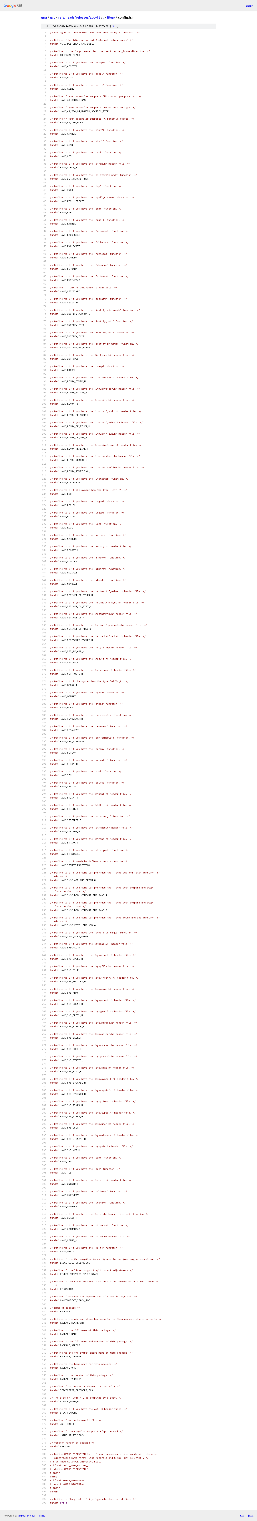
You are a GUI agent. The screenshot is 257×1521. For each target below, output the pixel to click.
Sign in (249, 5)
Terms (41, 1515)
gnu (44, 17)
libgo (111, 17)
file (114, 26)
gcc (52, 17)
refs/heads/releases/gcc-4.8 (79, 17)
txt (242, 1515)
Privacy (31, 1515)
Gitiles (21, 1515)
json (250, 1515)
